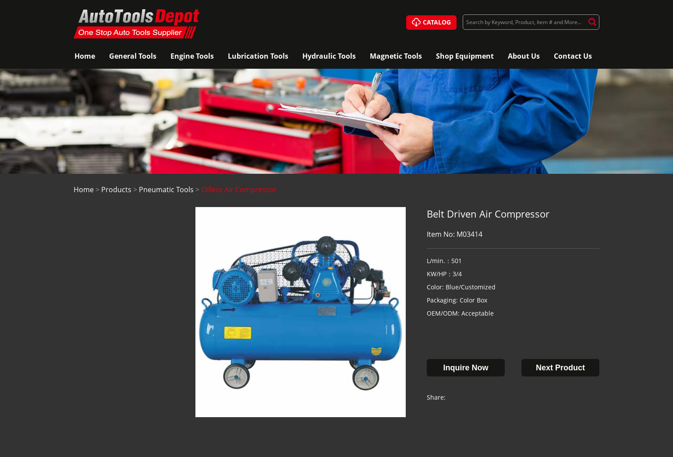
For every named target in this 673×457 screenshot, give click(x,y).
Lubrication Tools (258, 56)
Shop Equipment (465, 56)
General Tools (132, 56)
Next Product (560, 367)
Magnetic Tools (396, 56)
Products (116, 189)
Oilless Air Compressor (238, 189)
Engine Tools (192, 56)
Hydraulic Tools (329, 56)
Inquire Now (466, 367)
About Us (524, 56)
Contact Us (573, 56)
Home (84, 56)
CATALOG (431, 23)
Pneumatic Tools (166, 189)
